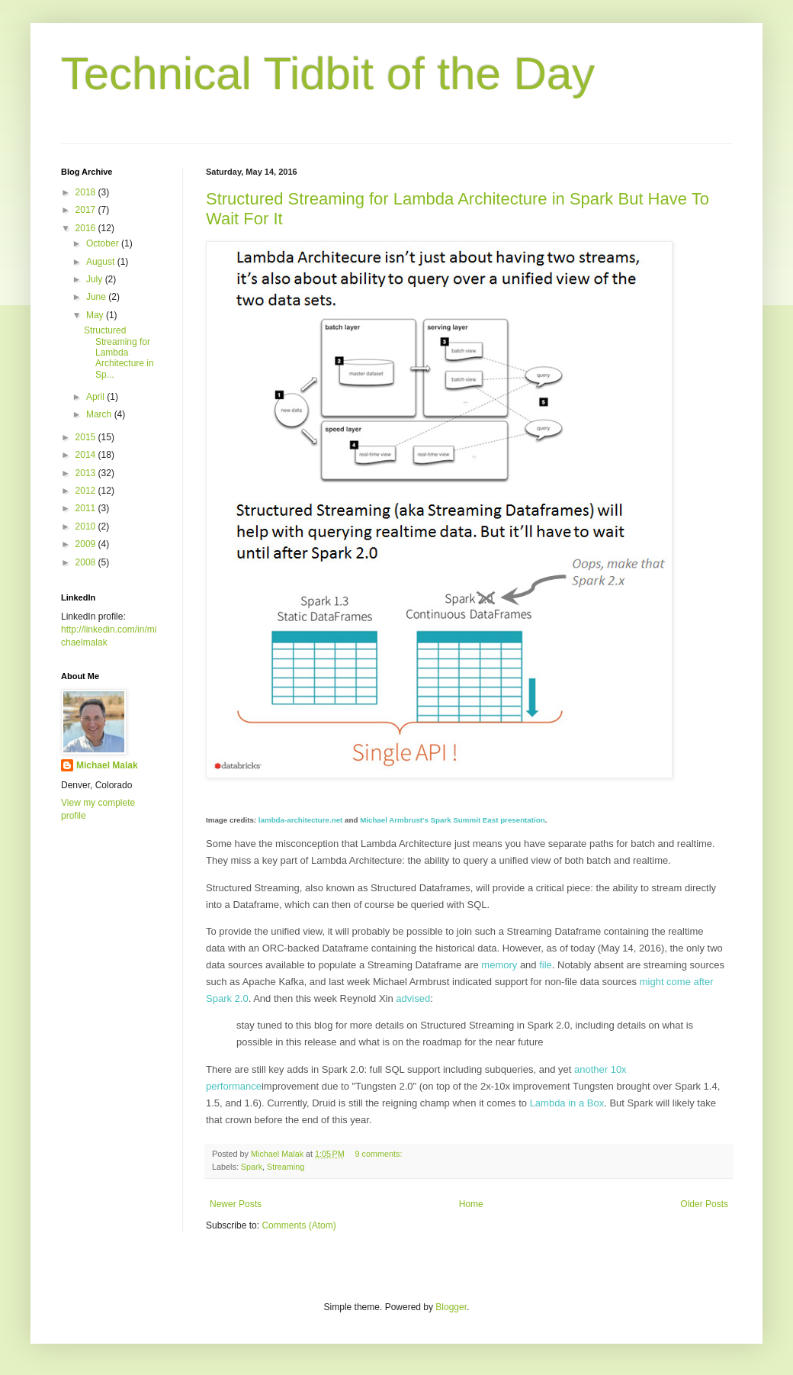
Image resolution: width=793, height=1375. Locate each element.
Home (471, 1204)
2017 (86, 209)
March (100, 414)
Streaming (285, 1166)
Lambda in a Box (567, 1103)
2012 (86, 490)
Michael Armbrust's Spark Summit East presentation (452, 820)
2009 (86, 544)
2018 (86, 192)
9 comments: (380, 1153)
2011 (86, 508)
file (545, 965)
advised (413, 998)
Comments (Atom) (299, 1225)
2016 (86, 228)
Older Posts (704, 1204)
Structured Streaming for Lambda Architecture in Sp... (119, 352)
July (95, 279)
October (103, 243)
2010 (86, 526)
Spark (251, 1166)
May (96, 315)
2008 (86, 562)
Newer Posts (236, 1204)
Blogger (451, 1307)
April (96, 396)
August (101, 261)
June (97, 296)
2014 (86, 454)
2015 (86, 437)
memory (499, 965)
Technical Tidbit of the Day (328, 73)
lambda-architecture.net (300, 820)
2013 (86, 473)
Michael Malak (107, 765)
